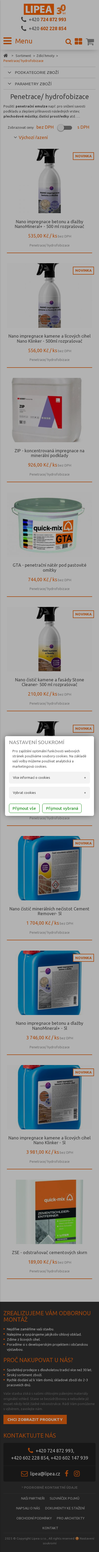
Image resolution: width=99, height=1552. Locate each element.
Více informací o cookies (31, 777)
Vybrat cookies (24, 792)
